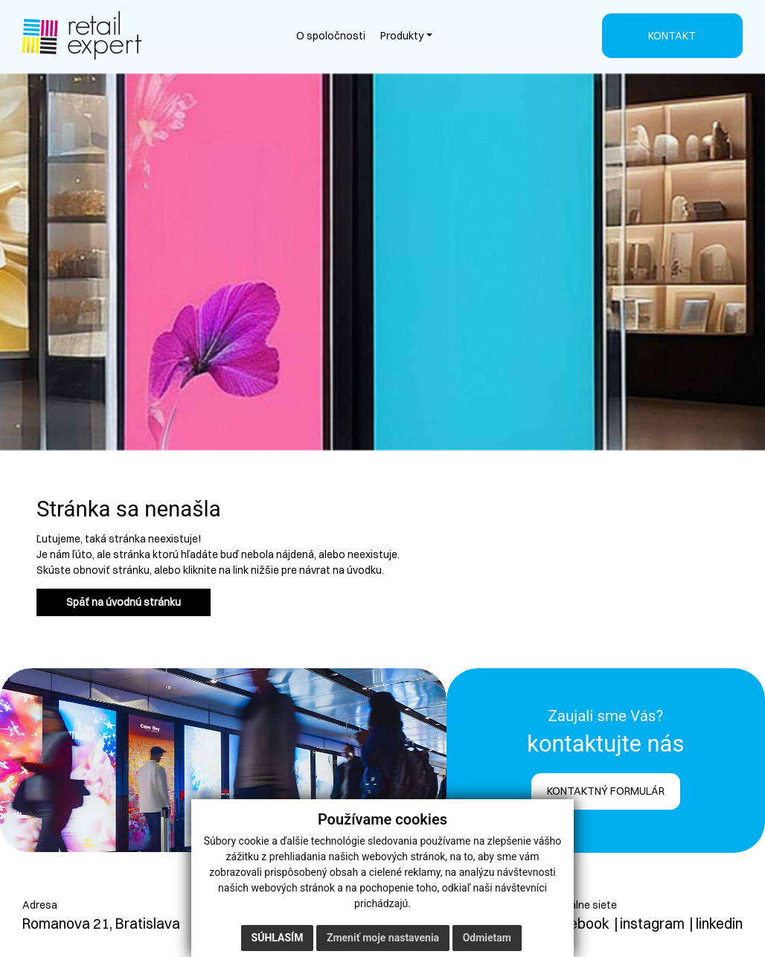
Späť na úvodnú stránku (123, 602)
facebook (578, 923)
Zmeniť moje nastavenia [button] (383, 938)
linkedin (719, 923)
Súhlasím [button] (278, 938)
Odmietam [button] (487, 938)
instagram (652, 923)
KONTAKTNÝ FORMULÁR (606, 791)
